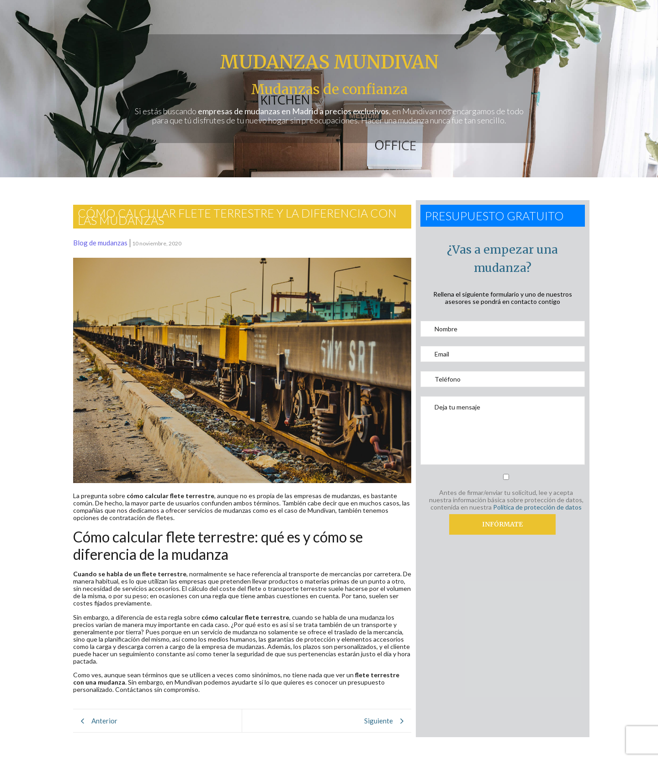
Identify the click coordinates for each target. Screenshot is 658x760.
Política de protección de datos (537, 507)
